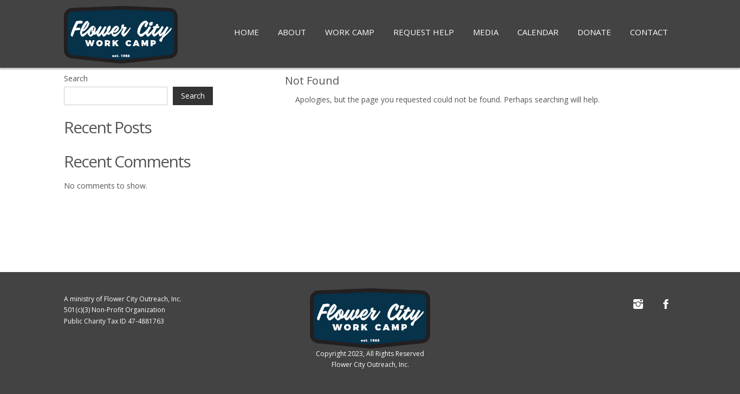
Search (76, 78)
